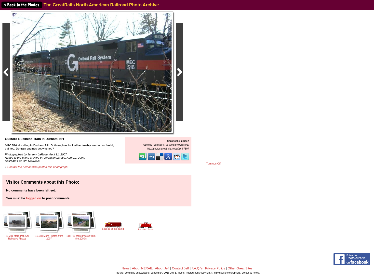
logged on (33, 198)
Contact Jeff (180, 268)
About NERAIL (142, 268)
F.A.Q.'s (196, 268)
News (125, 268)
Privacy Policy (215, 268)
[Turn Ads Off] (213, 163)
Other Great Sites (240, 268)
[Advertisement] (213, 86)
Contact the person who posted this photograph (37, 166)
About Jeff (162, 268)
